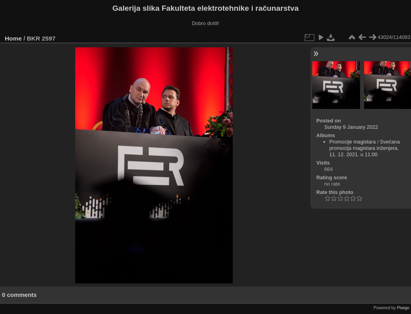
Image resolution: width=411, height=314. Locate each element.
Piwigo (403, 307)
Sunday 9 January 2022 (351, 127)
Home (13, 38)
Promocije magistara (352, 142)
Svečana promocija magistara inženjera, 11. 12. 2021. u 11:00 (364, 148)
